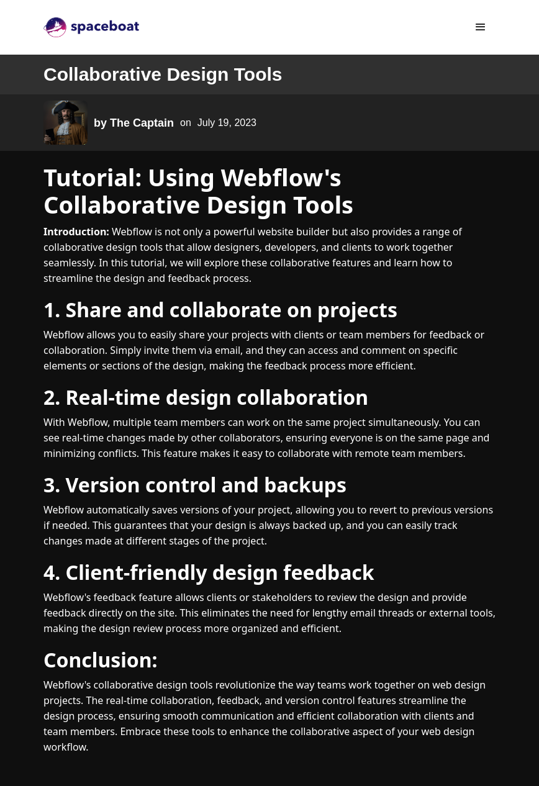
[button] (481, 27)
